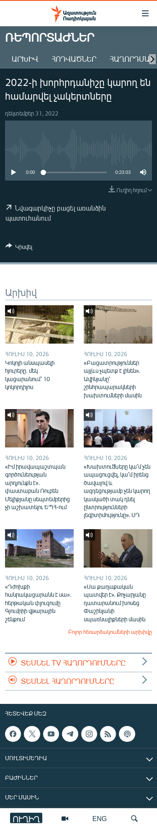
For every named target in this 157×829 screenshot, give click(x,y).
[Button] (18, 248)
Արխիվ (25, 58)
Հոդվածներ (73, 58)
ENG (100, 818)
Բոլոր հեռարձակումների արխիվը (110, 631)
